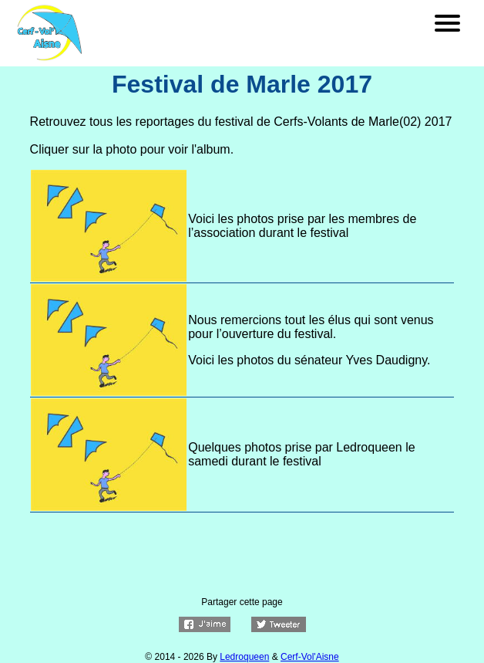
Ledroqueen (244, 656)
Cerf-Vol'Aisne (310, 656)
